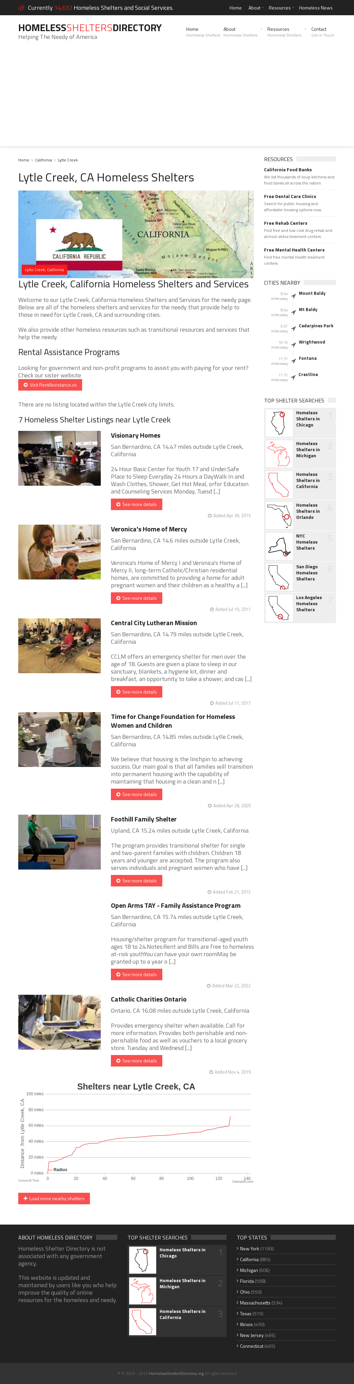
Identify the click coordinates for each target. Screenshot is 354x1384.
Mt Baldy (308, 309)
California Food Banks (288, 170)
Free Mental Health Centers (294, 250)
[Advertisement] (177, 98)
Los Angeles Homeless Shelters (309, 603)
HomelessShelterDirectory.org (176, 1373)
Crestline (308, 374)
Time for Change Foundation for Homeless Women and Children (173, 720)
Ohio (245, 1291)
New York (249, 1248)
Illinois (246, 1324)
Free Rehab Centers (285, 223)
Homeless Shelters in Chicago (308, 419)
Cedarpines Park (316, 326)
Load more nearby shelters (54, 1198)
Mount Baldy (312, 293)
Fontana (308, 358)
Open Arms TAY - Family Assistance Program (176, 905)
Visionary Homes (135, 435)
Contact (322, 31)
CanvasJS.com (242, 1181)
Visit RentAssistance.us (50, 384)
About (254, 7)
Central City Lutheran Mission (154, 622)
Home (236, 7)
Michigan (249, 1270)
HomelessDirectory (90, 27)
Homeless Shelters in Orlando (308, 511)
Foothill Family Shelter (144, 819)
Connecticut (251, 1345)
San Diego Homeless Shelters (307, 573)
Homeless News (316, 7)
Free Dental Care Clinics (290, 196)
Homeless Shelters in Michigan (308, 449)
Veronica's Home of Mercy (149, 529)
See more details (136, 504)
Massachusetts (255, 1302)
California (43, 160)
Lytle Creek (68, 160)
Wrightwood (312, 342)
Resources (280, 7)
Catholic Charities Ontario (149, 999)
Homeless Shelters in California (308, 480)
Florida (247, 1280)
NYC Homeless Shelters (306, 542)
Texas (246, 1313)
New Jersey (252, 1335)
